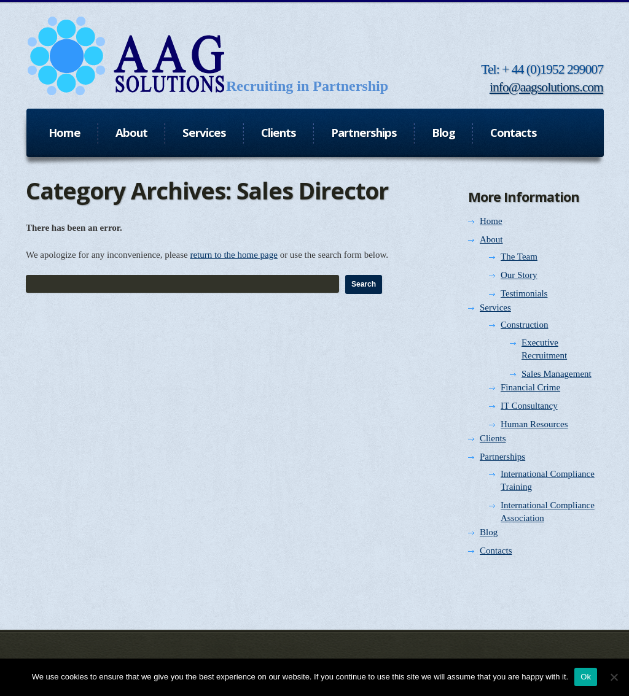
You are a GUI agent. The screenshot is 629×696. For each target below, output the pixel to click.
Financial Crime (530, 387)
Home (491, 221)
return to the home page (233, 255)
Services (495, 307)
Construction (525, 325)
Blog (489, 532)
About (491, 239)
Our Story (519, 275)
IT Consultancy (529, 406)
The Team (519, 256)
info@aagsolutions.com (546, 87)
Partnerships (502, 457)
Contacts (496, 550)
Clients (493, 438)
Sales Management (557, 374)
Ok (585, 676)
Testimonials (524, 293)
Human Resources (534, 424)
